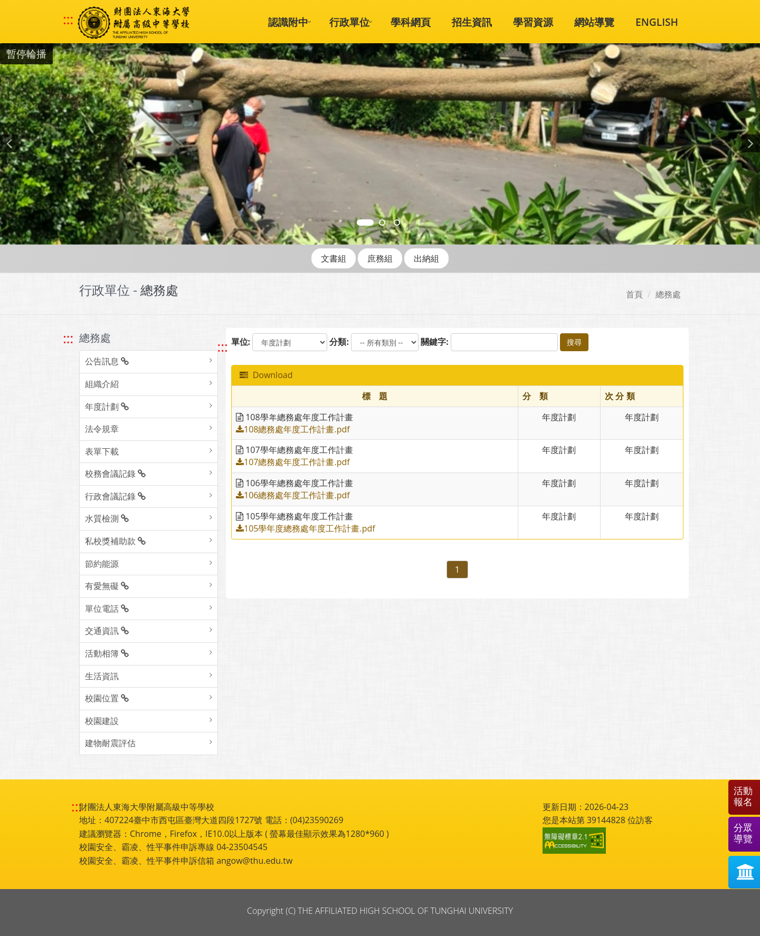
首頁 (634, 294)
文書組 (333, 258)
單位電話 (107, 608)
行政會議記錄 (115, 496)
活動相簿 (107, 653)
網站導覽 (594, 22)
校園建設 (102, 721)
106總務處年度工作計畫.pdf (293, 495)
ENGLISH (656, 22)
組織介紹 (102, 384)
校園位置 (107, 698)
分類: (339, 342)
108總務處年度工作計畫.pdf (293, 429)
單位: (241, 342)
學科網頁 (411, 22)
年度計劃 (107, 406)
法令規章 (102, 429)
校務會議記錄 (115, 473)
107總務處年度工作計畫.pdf (293, 462)
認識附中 (288, 22)
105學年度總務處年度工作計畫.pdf (305, 528)
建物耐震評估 (110, 743)
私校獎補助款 (115, 541)
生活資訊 (102, 676)
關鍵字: (435, 342)
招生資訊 (472, 22)
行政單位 (349, 22)
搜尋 (574, 342)
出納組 (426, 258)
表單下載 (102, 451)
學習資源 (533, 22)
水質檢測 (107, 518)
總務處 (668, 294)
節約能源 (102, 564)
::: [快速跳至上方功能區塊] (68, 19)
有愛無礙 (107, 586)
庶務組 (380, 258)
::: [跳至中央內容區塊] (222, 346)
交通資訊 (107, 630)
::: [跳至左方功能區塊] (68, 338)
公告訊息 (107, 361)
